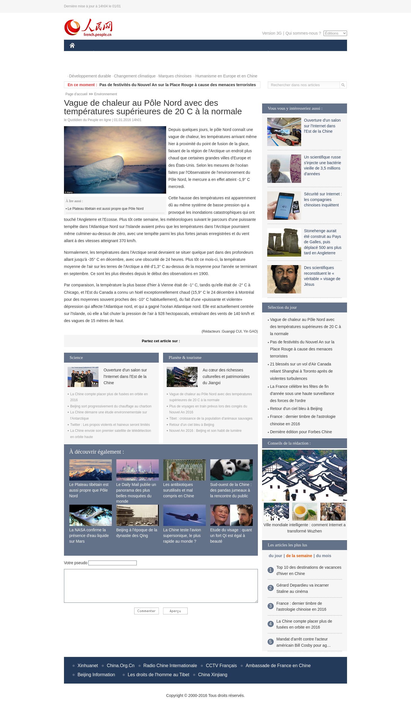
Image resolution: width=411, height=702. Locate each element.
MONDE (129, 53)
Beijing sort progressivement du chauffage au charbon (110, 406)
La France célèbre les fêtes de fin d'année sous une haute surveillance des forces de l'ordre (302, 393)
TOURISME (312, 53)
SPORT (288, 53)
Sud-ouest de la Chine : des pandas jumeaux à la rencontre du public (231, 490)
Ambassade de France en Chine (278, 665)
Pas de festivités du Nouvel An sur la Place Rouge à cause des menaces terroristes (177, 85)
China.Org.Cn (120, 665)
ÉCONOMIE (104, 53)
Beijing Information (96, 674)
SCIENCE (178, 53)
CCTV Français (221, 665)
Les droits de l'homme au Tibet (158, 674)
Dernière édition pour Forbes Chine (301, 432)
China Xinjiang (212, 674)
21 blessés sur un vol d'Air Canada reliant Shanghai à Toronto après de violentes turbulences (301, 371)
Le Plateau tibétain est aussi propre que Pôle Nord (106, 209)
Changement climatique (135, 76)
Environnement (105, 94)
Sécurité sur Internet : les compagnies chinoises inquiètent (323, 199)
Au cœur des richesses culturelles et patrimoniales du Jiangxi (226, 376)
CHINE (79, 53)
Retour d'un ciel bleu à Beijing (191, 425)
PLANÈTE (265, 53)
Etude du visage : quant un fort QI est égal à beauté (231, 535)
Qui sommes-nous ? (303, 33)
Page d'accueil (76, 94)
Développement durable (90, 76)
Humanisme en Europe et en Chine (226, 76)
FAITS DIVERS (234, 53)
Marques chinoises (175, 76)
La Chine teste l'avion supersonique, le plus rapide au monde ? (182, 535)
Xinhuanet (88, 665)
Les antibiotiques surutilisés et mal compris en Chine (178, 490)
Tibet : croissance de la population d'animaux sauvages (210, 418)
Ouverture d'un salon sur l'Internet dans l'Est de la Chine (125, 376)
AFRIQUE (153, 53)
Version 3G (272, 33)
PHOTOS (81, 64)
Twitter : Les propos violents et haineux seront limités (110, 425)
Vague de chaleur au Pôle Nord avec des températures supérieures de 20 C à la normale (305, 326)
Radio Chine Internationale (170, 665)
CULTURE (204, 53)
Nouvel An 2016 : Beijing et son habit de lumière (205, 431)
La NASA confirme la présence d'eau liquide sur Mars (89, 535)
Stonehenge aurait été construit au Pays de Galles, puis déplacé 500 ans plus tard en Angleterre (322, 242)
